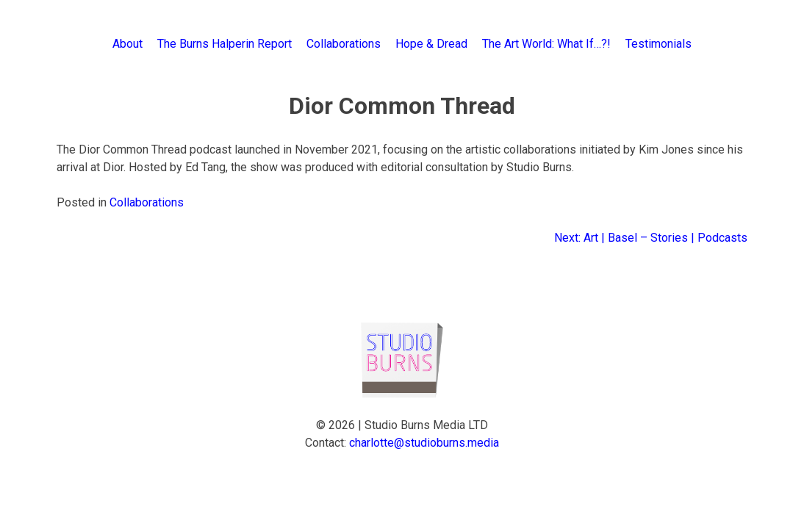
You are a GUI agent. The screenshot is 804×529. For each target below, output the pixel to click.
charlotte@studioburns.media (424, 443)
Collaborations (343, 44)
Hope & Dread (431, 44)
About (127, 44)
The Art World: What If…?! (546, 44)
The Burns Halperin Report (224, 44)
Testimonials (658, 44)
